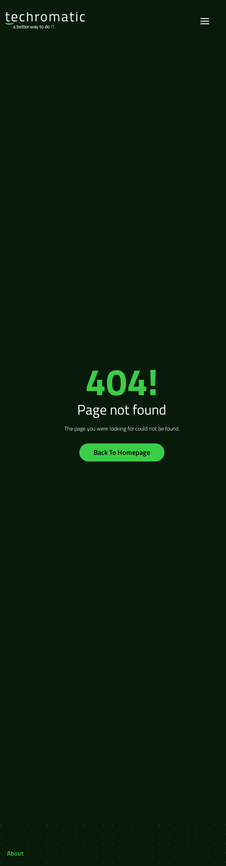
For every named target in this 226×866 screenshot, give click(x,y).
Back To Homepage (122, 452)
